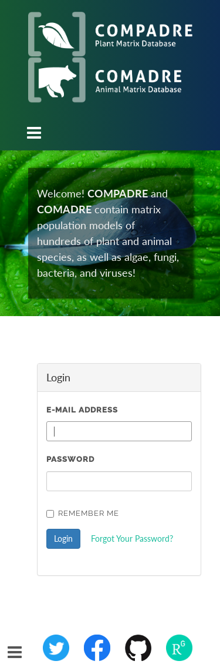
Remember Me (82, 513)
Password (70, 459)
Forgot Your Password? (132, 538)
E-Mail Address (82, 409)
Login (63, 538)
